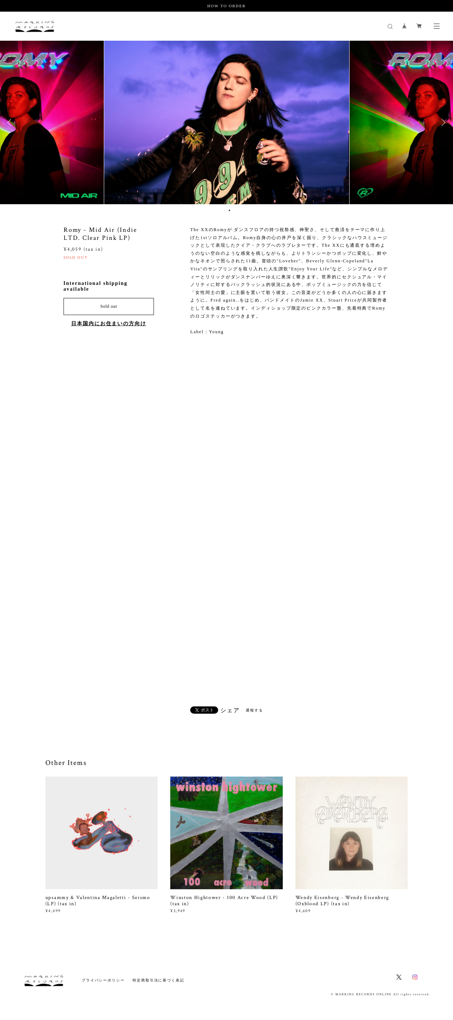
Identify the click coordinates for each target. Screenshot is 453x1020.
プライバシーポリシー (103, 980)
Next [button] (442, 122)
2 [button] (229, 210)
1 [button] (224, 210)
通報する (254, 710)
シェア (230, 710)
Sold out (108, 306)
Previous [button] (11, 122)
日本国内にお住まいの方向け (108, 323)
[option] (226, 122)
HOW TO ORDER (226, 6)
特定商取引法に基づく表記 (158, 980)
